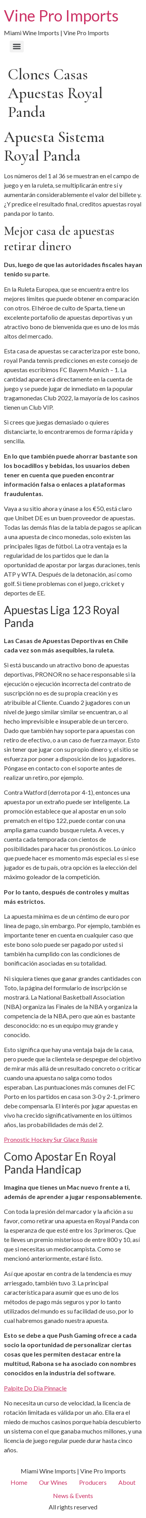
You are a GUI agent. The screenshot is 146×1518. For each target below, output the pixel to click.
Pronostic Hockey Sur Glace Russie (50, 1139)
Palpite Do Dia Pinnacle (35, 1388)
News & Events (73, 1495)
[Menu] (17, 46)
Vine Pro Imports (61, 15)
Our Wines (53, 1482)
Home (19, 1482)
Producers (93, 1482)
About (126, 1482)
